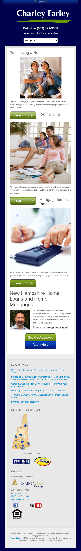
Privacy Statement (17, 538)
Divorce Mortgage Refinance (26, 401)
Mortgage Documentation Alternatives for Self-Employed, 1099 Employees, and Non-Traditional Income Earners (40, 378)
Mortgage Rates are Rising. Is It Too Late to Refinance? (40, 390)
